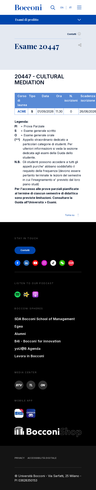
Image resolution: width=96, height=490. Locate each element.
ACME (21, 111)
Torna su (72, 215)
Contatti (74, 34)
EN (61, 7)
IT (70, 7)
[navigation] (48, 20)
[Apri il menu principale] (79, 7)
